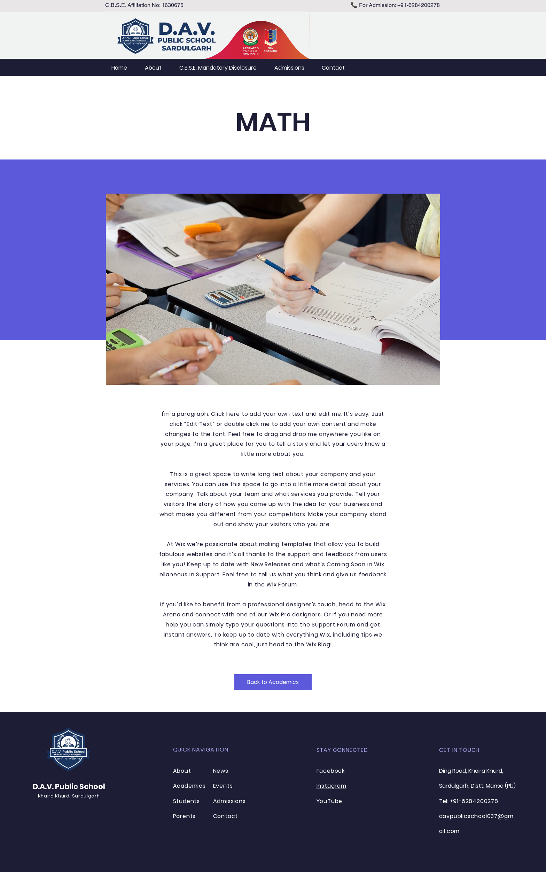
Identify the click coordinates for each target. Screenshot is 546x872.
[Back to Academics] (273, 682)
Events (223, 786)
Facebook (331, 771)
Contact (225, 816)
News (220, 771)
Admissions (229, 801)
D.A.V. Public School (69, 786)
